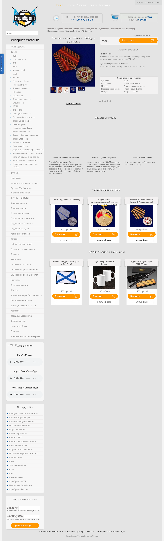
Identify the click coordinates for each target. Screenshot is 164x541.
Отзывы (70, 5)
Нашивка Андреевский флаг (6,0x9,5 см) (66, 262)
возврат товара (85, 531)
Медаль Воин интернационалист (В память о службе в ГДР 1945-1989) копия (103, 203)
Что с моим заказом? (25, 499)
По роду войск (25, 407)
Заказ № (23, 507)
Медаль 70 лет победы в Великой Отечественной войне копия (141, 202)
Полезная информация (114, 531)
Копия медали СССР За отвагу (66, 199)
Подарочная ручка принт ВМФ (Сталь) (141, 262)
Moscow (140, 2)
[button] (40, 33)
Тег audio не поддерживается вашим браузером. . (25, 362)
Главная (60, 5)
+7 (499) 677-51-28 (152, 2)
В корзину (60, 234)
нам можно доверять (67, 531)
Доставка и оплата (87, 5)
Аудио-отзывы (25, 345)
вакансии (97, 531)
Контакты (104, 5)
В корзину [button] (128, 40)
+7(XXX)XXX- (23, 516)
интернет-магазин (47, 531)
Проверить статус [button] (23, 525)
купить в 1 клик (73, 103)
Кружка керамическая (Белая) (104, 262)
